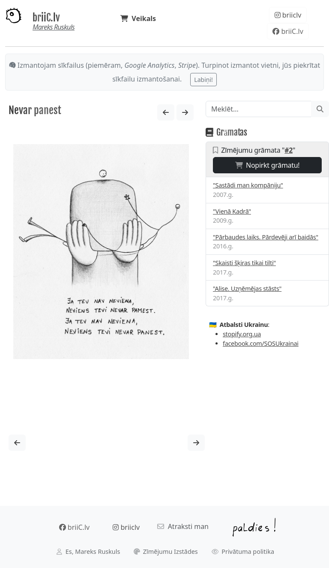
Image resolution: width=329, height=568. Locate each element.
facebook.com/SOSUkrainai (261, 343)
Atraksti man (183, 526)
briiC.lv (46, 18)
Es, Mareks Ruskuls (88, 551)
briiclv (288, 15)
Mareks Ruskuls (54, 27)
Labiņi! (203, 80)
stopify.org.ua (242, 334)
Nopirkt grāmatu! (267, 165)
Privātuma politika (243, 551)
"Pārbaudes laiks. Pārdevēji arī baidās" (265, 237)
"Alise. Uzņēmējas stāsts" (247, 288)
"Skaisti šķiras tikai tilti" (244, 263)
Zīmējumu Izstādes (166, 551)
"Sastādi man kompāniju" (248, 185)
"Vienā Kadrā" (232, 211)
